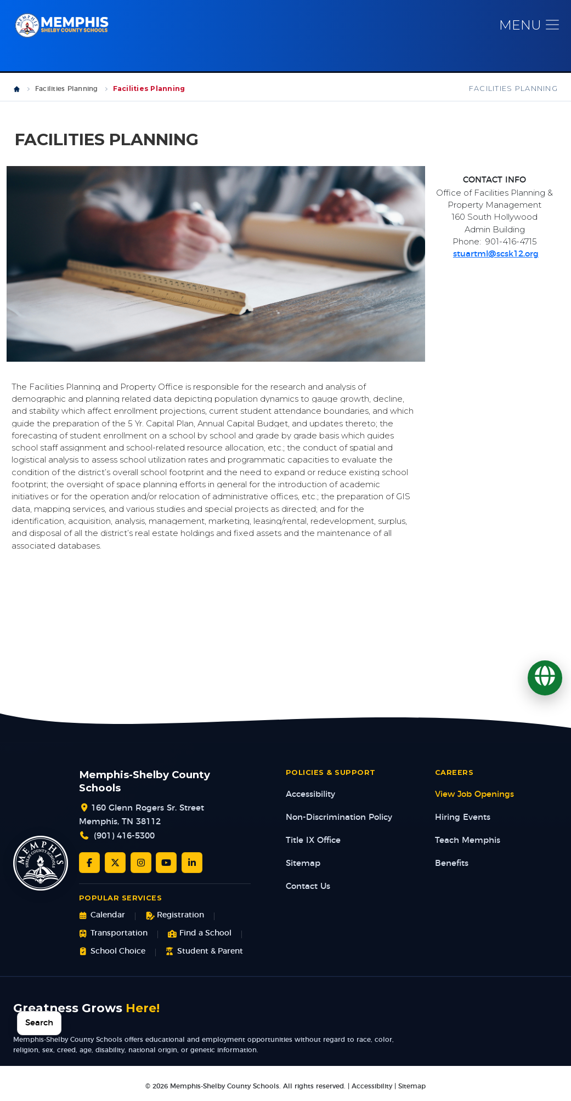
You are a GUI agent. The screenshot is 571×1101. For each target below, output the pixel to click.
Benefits (451, 866)
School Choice (112, 953)
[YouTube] (166, 864)
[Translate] (545, 677)
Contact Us (308, 889)
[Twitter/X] (115, 864)
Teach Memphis (467, 842)
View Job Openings (474, 796)
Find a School (199, 936)
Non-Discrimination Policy (339, 819)
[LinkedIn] (192, 864)
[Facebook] (89, 864)
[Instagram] (141, 864)
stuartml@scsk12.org (496, 256)
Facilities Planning (66, 91)
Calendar (102, 918)
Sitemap (303, 866)
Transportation (113, 936)
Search (39, 1023)
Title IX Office (313, 842)
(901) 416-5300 (124, 838)
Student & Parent (204, 953)
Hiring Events (462, 819)
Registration (174, 918)
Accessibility (310, 796)
